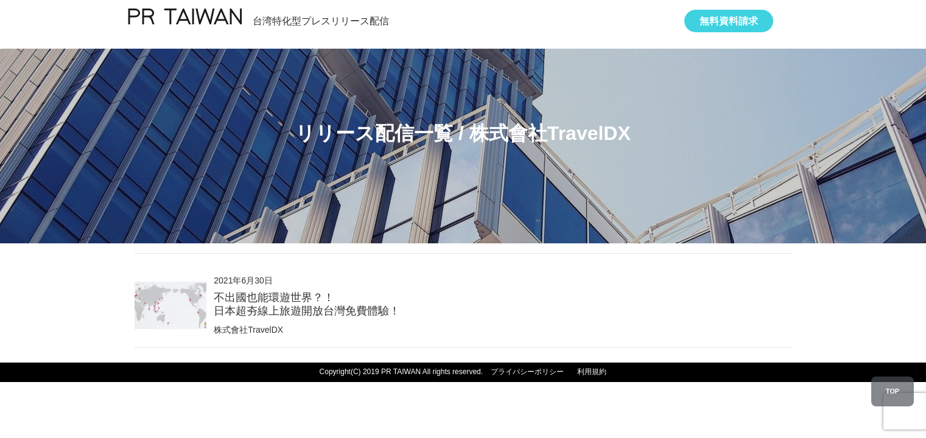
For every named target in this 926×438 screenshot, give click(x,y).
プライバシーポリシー (527, 371)
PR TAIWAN (184, 18)
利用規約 (591, 371)
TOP (892, 391)
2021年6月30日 (307, 297)
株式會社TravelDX (248, 330)
